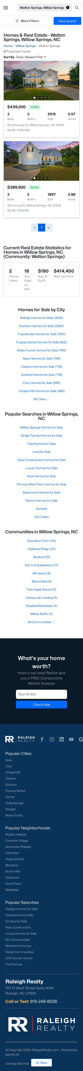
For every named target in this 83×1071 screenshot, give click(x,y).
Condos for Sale (16, 921)
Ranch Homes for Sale (42, 500)
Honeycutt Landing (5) (41, 597)
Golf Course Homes (19, 958)
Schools (41, 508)
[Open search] (77, 7)
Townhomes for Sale (41, 443)
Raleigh (10, 809)
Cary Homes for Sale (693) (41, 383)
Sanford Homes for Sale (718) (41, 374)
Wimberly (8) (42, 573)
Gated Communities (19, 952)
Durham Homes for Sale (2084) (41, 326)
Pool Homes (13, 964)
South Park (13, 883)
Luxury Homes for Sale (41, 468)
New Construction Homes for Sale (41, 460)
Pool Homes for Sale (41, 476)
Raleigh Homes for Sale (21, 909)
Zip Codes (41, 517)
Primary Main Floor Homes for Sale (41, 484)
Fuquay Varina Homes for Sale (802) (41, 342)
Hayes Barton (14, 859)
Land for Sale (41, 452)
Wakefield (12, 890)
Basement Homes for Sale (41, 492)
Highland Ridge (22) (42, 549)
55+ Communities (17, 939)
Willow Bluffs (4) (41, 614)
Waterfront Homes (18, 946)
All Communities (41, 622)
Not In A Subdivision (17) (41, 565)
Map (41, 1062)
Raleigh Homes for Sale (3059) (41, 318)
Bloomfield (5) (42, 581)
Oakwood (12, 877)
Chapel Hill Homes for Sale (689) (42, 391)
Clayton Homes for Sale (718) (41, 366)
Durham (11, 784)
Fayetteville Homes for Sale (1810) (41, 334)
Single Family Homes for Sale (41, 435)
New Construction (18, 927)
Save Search (67, 21)
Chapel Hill (12, 772)
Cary (8, 766)
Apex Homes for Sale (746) (41, 358)
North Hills (12, 871)
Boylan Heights (15, 834)
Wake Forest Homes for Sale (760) (41, 350)
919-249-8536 (43, 1001)
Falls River (12, 853)
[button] (6, 8)
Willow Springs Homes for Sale (41, 427)
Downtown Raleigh (18, 846)
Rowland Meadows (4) (41, 606)
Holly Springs (14, 803)
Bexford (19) (41, 557)
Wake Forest (14, 815)
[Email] (41, 694)
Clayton (10, 778)
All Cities (41, 399)
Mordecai (11, 865)
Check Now (41, 704)
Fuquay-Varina (15, 790)
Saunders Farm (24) (41, 541)
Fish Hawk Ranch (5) (41, 589)
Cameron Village (16, 840)
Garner (10, 797)
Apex (8, 760)
